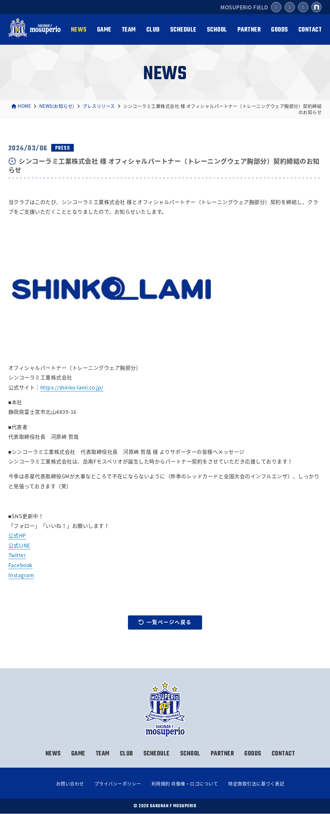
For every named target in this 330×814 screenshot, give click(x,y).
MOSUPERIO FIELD (244, 7)
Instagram (21, 574)
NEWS (79, 30)
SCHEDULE (183, 30)
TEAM (129, 30)
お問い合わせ (70, 784)
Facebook (20, 564)
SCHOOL (217, 30)
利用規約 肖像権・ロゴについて (184, 784)
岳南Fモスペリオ (34, 30)
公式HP (17, 535)
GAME (104, 30)
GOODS (279, 30)
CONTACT (310, 30)
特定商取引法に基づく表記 (256, 784)
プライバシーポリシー (117, 784)
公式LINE (19, 545)
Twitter (17, 555)
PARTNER (249, 30)
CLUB (153, 30)
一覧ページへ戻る (165, 622)
